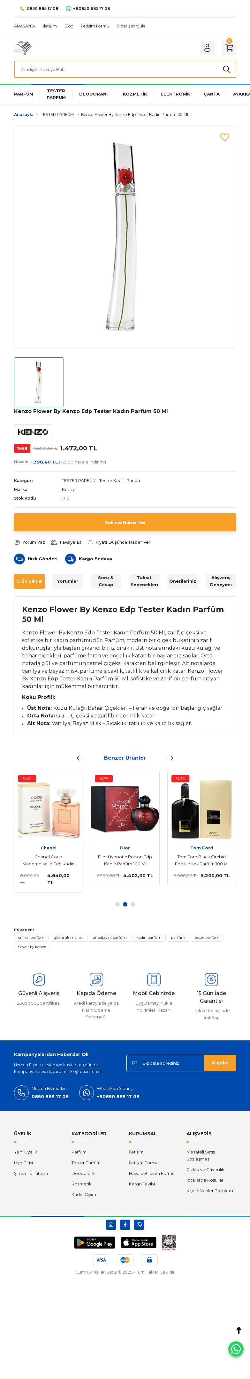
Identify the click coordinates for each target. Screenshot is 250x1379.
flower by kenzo (32, 947)
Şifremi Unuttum (31, 1173)
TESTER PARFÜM (79, 480)
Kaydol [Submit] (220, 1063)
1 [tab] (117, 904)
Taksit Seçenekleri (144, 581)
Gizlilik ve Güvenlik (205, 1169)
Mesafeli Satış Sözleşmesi (200, 1155)
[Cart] (229, 48)
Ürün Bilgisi (29, 581)
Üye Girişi (23, 1162)
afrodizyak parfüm (110, 937)
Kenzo (69, 489)
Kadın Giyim (84, 1194)
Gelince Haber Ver (125, 522)
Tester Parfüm (86, 1162)
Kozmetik (82, 1183)
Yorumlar (67, 581)
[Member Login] (208, 48)
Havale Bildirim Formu (152, 1173)
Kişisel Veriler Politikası (209, 1190)
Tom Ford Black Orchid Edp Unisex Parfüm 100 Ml (199, 860)
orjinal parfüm (31, 937)
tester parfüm (207, 937)
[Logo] (23, 47)
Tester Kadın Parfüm (120, 480)
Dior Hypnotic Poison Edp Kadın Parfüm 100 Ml (123, 860)
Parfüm (79, 1151)
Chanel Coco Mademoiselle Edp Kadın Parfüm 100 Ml (46, 860)
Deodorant (83, 1173)
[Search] (125, 69)
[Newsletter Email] (181, 1063)
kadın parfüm (149, 937)
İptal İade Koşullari (205, 1180)
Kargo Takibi (142, 1183)
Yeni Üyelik (25, 1151)
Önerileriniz (182, 581)
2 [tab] (125, 904)
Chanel (46, 847)
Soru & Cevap (106, 581)
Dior (123, 847)
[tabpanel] (122, 828)
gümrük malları (68, 937)
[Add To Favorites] (225, 137)
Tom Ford (199, 847)
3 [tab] (133, 904)
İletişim (136, 1151)
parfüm (178, 937)
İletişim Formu (143, 1162)
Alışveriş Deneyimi (221, 581)
